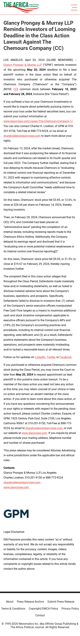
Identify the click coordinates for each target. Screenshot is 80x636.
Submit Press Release (60, 601)
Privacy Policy (70, 608)
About (9, 601)
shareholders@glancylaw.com (22, 135)
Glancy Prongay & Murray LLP (23, 64)
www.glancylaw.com (34, 433)
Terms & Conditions (13, 608)
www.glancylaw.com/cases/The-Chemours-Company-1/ (38, 121)
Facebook (65, 357)
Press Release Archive (30, 601)
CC (15, 89)
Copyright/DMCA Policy (43, 608)
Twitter (51, 357)
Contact (40, 615)
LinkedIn (40, 357)
